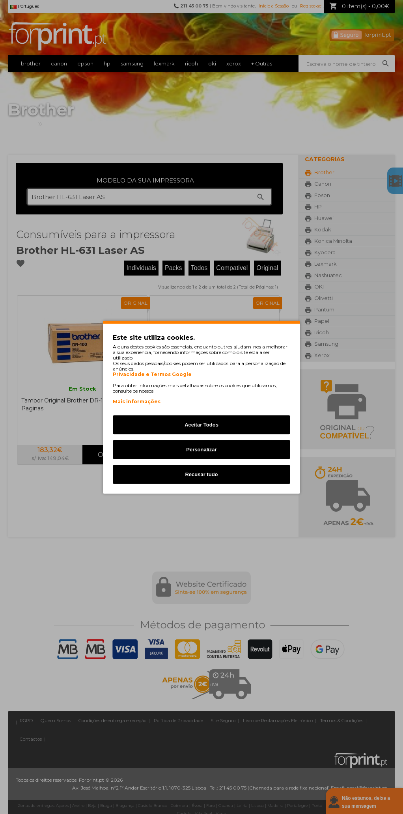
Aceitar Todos (201, 424)
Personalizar (201, 449)
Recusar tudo (201, 474)
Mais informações (136, 401)
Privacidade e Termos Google (152, 374)
